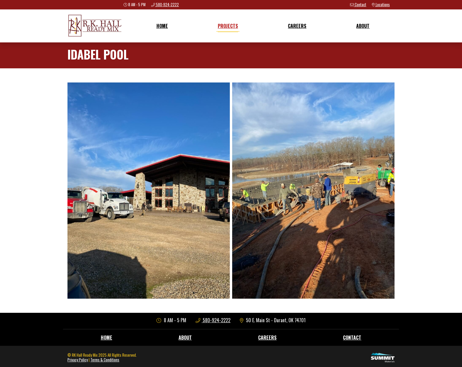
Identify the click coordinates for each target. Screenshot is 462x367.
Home (162, 25)
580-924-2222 (213, 320)
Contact (352, 337)
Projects (228, 25)
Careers (297, 25)
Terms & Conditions (104, 360)
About (362, 25)
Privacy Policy (77, 360)
